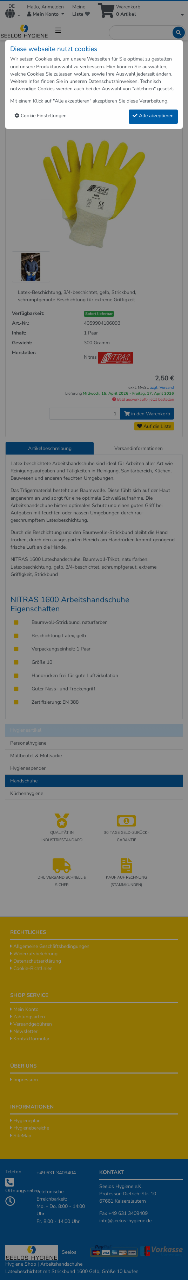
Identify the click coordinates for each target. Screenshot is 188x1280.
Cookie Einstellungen (40, 115)
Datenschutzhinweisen (112, 81)
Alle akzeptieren (153, 115)
